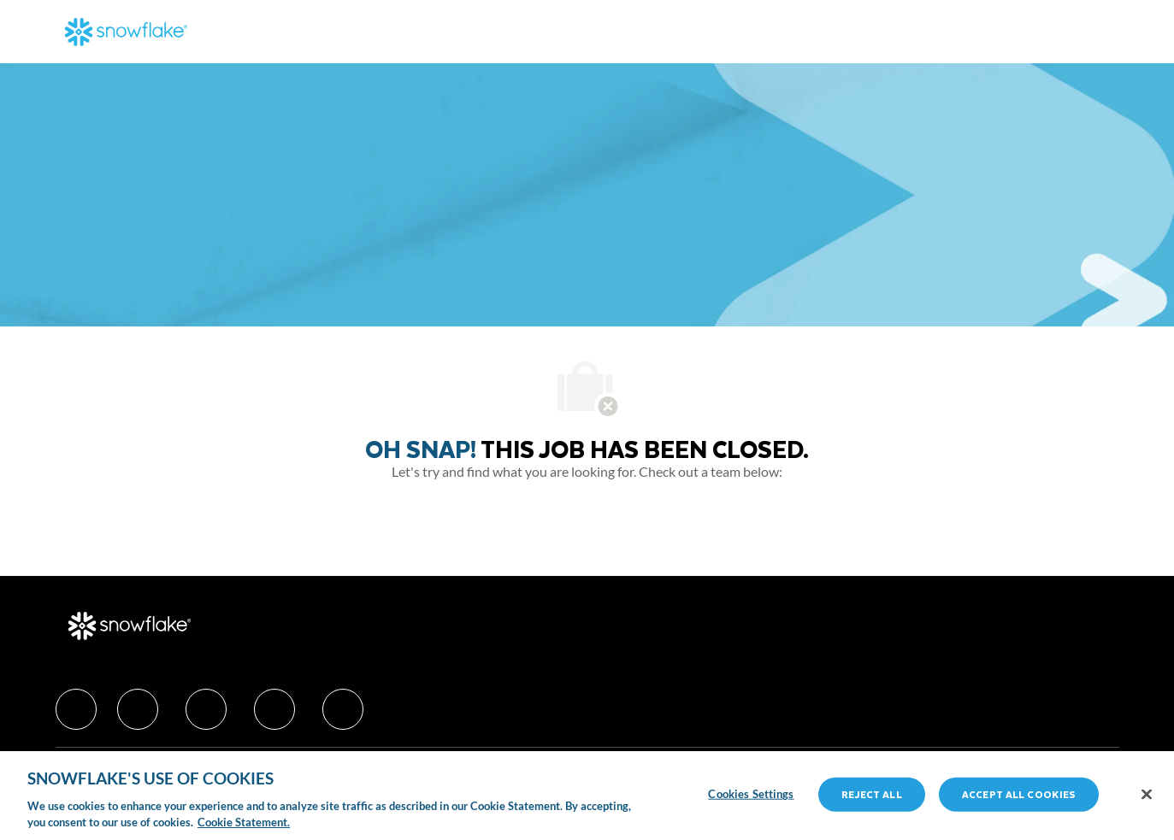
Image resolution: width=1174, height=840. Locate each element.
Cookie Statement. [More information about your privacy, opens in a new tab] (244, 822)
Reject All (871, 794)
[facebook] (76, 709)
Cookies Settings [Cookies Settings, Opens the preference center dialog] (750, 794)
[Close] (1146, 795)
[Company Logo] (126, 31)
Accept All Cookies (1019, 794)
